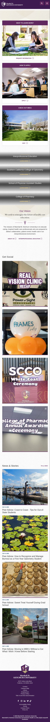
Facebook (19, 701)
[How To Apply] (25, 83)
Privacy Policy (25, 693)
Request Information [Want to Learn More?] (23, 58)
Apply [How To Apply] (24, 100)
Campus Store (25, 708)
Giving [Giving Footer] (25, 706)
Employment (25, 692)
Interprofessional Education (29, 238)
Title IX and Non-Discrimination (25, 695)
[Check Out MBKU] (25, 125)
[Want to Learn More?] (25, 40)
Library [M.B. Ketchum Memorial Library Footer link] (25, 690)
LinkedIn (25, 701)
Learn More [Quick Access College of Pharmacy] (24, 201)
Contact (25, 686)
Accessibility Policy (25, 704)
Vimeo (28, 701)
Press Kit (25, 710)
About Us (11, 238)
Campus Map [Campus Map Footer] (25, 688)
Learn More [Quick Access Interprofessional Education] (24, 161)
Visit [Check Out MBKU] (23, 143)
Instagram (22, 701)
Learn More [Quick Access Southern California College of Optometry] (24, 174)
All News (45, 466)
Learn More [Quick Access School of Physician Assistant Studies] (24, 188)
